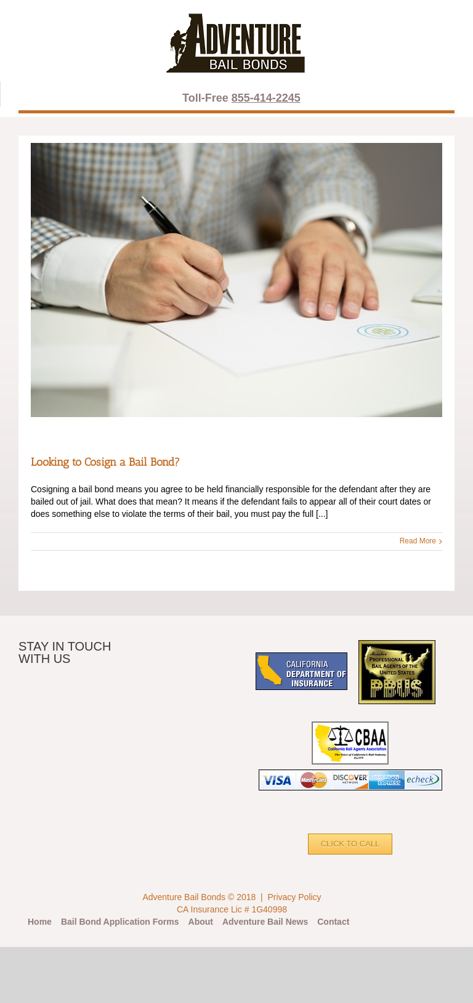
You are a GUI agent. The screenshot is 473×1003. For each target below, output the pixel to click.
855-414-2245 (266, 98)
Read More (418, 541)
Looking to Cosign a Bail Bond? (105, 462)
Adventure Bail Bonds (183, 897)
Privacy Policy (294, 897)
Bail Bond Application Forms (120, 922)
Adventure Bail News (265, 922)
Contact (333, 922)
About (200, 922)
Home (40, 922)
